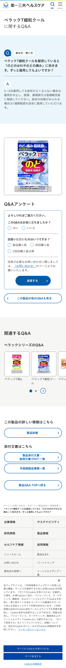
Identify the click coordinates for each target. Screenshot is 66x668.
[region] (33, 622)
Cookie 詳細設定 (33, 664)
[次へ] (43, 391)
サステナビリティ (48, 522)
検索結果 (54, 506)
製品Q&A (43, 506)
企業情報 (9, 522)
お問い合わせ (11, 563)
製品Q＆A (42, 554)
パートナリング (45, 563)
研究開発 (9, 533)
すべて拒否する (33, 656)
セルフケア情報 (14, 544)
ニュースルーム (12, 554)
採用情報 (42, 544)
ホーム (7, 506)
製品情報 (42, 533)
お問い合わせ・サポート (24, 506)
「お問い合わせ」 (24, 266)
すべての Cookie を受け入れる (33, 649)
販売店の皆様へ (12, 571)
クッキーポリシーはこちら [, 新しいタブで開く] (32, 629)
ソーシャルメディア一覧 (49, 573)
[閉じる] (59, 580)
